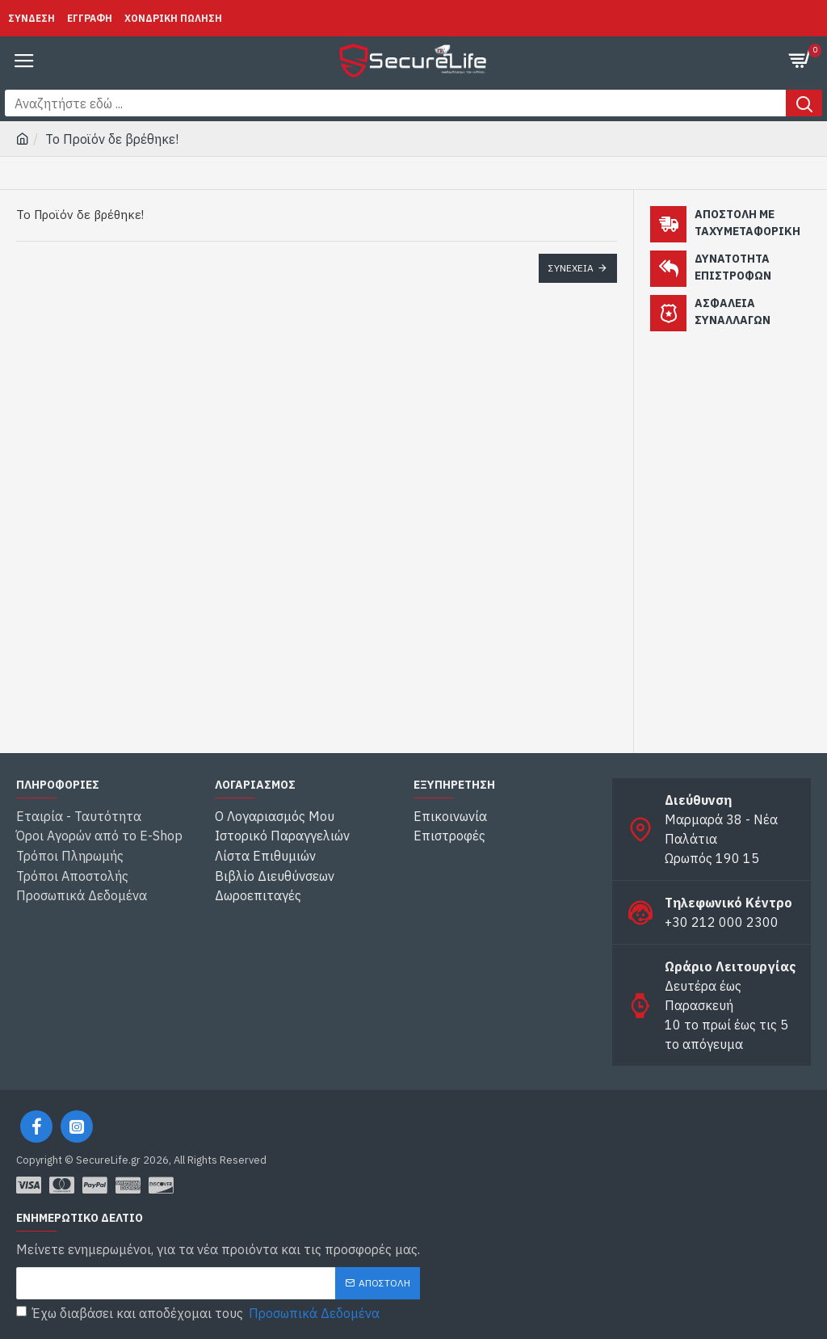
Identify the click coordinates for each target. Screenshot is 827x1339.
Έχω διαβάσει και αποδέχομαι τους (199, 1313)
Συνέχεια (571, 268)
